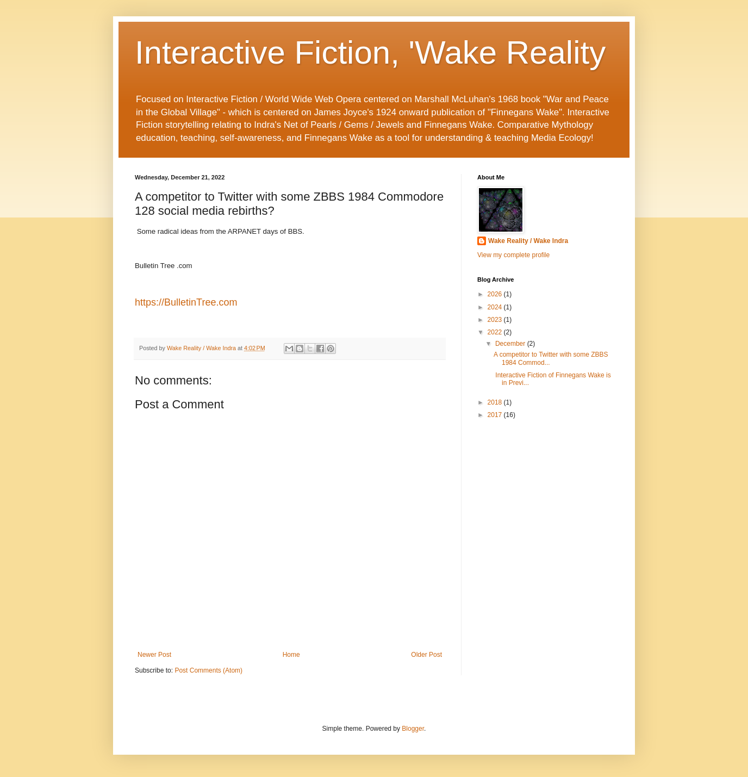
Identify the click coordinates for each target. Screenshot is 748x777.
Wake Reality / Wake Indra (528, 241)
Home (291, 654)
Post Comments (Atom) (208, 670)
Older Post (426, 654)
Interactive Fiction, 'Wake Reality (370, 52)
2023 (496, 320)
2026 (496, 294)
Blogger (413, 728)
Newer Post (154, 654)
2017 (496, 415)
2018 (496, 402)
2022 (496, 332)
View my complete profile (513, 255)
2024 (496, 307)
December (511, 343)
